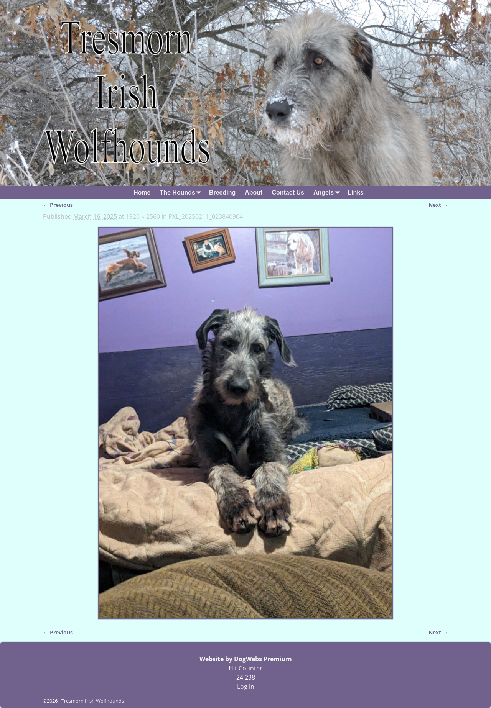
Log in (245, 686)
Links (356, 192)
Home (141, 192)
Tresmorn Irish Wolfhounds (92, 700)
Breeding (222, 192)
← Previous (58, 204)
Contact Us (288, 192)
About (253, 192)
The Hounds (182, 192)
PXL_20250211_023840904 (205, 216)
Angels (328, 192)
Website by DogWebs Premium (245, 659)
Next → (438, 204)
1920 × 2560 (143, 216)
